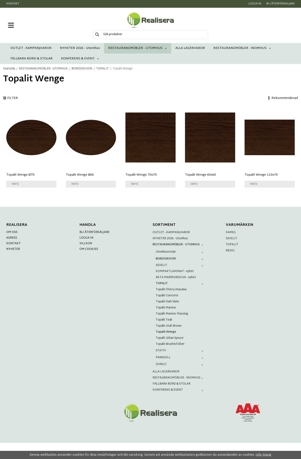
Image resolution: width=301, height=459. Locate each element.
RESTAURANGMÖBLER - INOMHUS (242, 48)
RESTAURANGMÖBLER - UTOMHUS (137, 48)
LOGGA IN (86, 237)
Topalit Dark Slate (167, 301)
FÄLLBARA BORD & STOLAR (31, 58)
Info (15, 184)
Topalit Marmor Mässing (172, 313)
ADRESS (11, 237)
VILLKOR (85, 243)
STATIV (180, 350)
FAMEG (231, 232)
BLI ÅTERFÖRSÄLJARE (94, 232)
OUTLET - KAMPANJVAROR (31, 48)
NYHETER (13, 249)
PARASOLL (180, 357)
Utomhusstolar (180, 251)
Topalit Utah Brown (169, 326)
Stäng (267, 455)
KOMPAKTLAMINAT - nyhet (175, 271)
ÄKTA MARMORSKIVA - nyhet (176, 277)
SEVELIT (180, 265)
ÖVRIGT (180, 364)
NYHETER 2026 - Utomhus (80, 48)
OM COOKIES (88, 249)
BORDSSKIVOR (180, 258)
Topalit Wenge (166, 332)
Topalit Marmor (166, 307)
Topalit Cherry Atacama (171, 289)
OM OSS (12, 232)
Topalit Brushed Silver (170, 344)
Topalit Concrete (167, 295)
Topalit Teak (164, 319)
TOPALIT (180, 283)
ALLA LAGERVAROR (190, 48)
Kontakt (12, 3)
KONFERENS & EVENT (80, 58)
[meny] (11, 25)
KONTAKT (13, 243)
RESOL (230, 250)
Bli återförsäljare (280, 3)
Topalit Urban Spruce (170, 338)
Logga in (254, 3)
